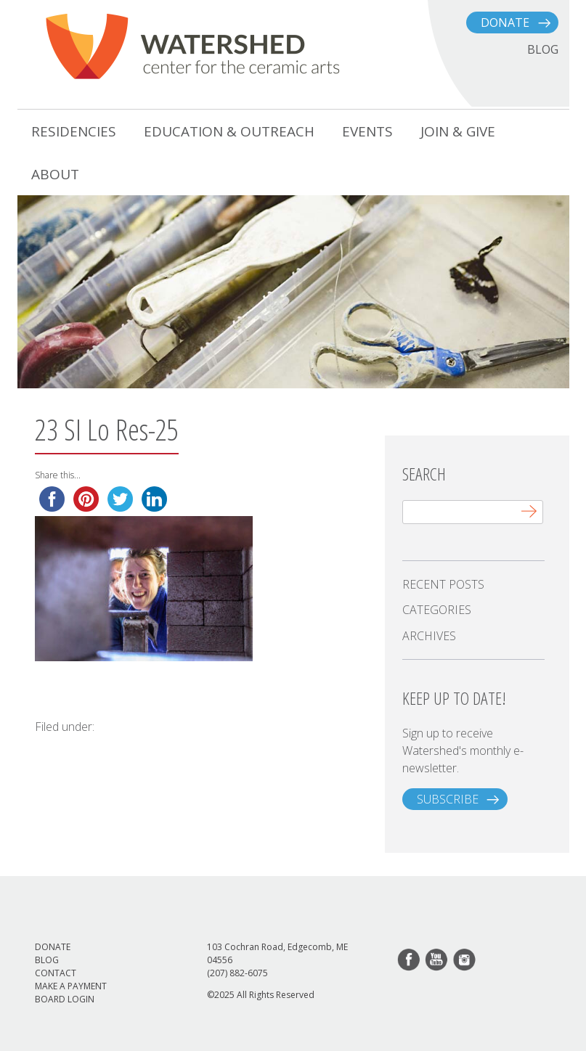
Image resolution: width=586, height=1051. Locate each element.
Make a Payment (71, 986)
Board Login (64, 999)
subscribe (448, 799)
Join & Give (457, 131)
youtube (437, 960)
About (55, 174)
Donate (505, 22)
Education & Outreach (229, 131)
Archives (429, 636)
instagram (465, 960)
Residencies (73, 131)
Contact (55, 973)
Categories (436, 610)
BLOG (542, 49)
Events (367, 131)
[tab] (473, 584)
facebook (409, 960)
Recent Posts (443, 584)
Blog (47, 960)
